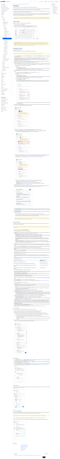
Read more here (32, 242)
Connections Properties (55, 13)
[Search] (34, 1)
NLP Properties (54, 11)
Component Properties (55, 7)
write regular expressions (31, 156)
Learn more (42, 186)
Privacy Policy (35, 455)
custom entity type (38, 156)
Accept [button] (44, 457)
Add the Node (53, 5)
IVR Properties (54, 12)
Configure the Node (54, 6)
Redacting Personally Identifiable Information (26, 184)
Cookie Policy (39, 455)
